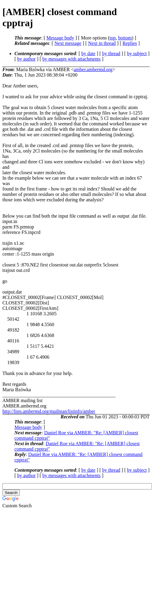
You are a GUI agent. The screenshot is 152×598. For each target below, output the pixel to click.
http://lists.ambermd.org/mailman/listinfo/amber (48, 411)
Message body (60, 37)
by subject (137, 53)
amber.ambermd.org (93, 69)
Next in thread (102, 43)
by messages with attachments (71, 58)
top (113, 37)
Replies (130, 43)
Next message (67, 43)
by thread (111, 53)
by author (26, 58)
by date (88, 53)
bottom (125, 37)
